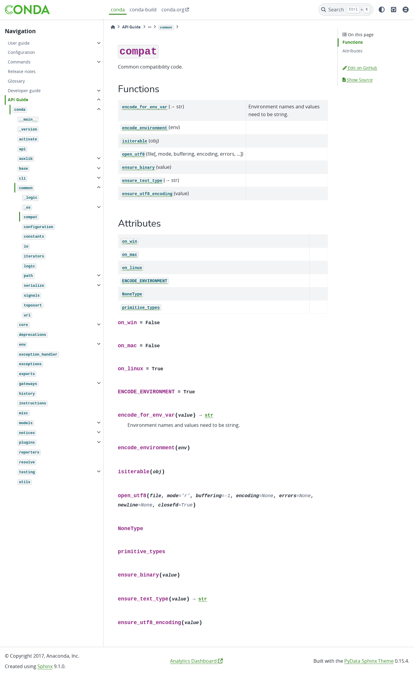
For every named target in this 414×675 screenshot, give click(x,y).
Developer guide (24, 90)
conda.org (172, 9)
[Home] (113, 27)
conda (118, 9)
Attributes (352, 51)
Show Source (357, 80)
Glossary (16, 81)
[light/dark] (381, 9)
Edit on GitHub (359, 68)
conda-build (143, 9)
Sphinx (45, 666)
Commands (19, 62)
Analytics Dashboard (196, 661)
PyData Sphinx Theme (369, 661)
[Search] (346, 9)
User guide (19, 43)
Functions (352, 42)
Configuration (21, 52)
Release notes (22, 71)
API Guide (18, 100)
